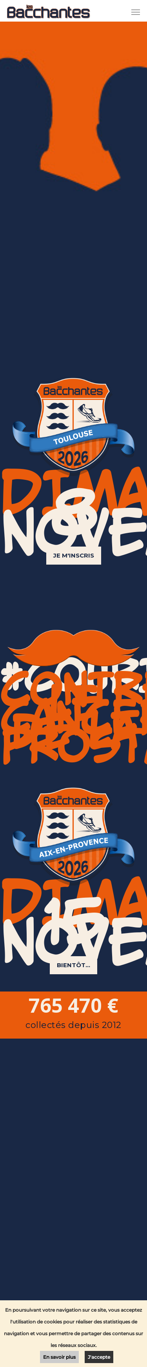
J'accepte (99, 1357)
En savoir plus (59, 1357)
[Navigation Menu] (135, 12)
